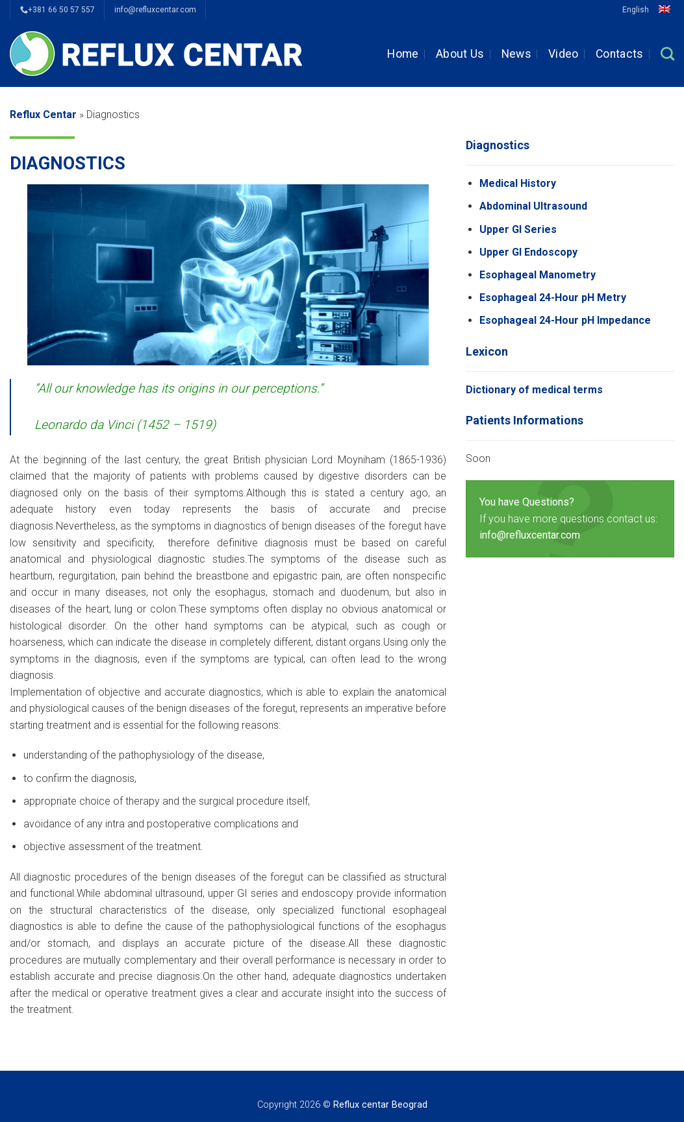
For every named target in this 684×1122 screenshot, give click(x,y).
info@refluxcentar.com (155, 9)
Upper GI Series (518, 229)
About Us (460, 53)
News (516, 53)
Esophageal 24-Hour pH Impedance (565, 320)
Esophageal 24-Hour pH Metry (552, 297)
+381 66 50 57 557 (57, 10)
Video (563, 53)
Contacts (620, 53)
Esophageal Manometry (537, 275)
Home (402, 53)
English (648, 10)
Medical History (517, 183)
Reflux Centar (43, 114)
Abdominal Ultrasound (533, 206)
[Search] (667, 53)
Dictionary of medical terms (534, 390)
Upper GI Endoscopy (528, 252)
